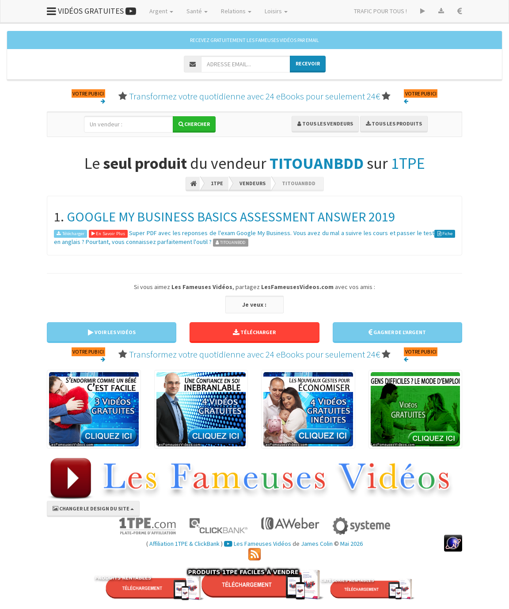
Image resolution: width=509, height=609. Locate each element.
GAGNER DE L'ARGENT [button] (397, 332)
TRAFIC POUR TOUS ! (380, 11)
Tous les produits (394, 123)
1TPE (408, 163)
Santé (197, 11)
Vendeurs (252, 183)
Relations (236, 11)
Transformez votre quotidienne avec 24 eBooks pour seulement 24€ (254, 96)
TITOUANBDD (317, 163)
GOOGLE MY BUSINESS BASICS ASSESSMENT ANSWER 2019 (231, 216)
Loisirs (276, 11)
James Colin (317, 544)
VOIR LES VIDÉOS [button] (112, 332)
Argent (161, 11)
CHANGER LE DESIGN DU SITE (93, 508)
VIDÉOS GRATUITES (91, 11)
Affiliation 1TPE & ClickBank (184, 544)
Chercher (194, 124)
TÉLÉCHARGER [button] (254, 332)
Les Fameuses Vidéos (257, 544)
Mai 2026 (351, 544)
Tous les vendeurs (325, 123)
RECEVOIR (308, 63)
